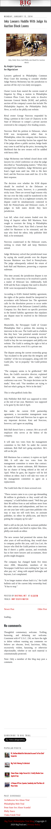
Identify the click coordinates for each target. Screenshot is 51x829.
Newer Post (9, 609)
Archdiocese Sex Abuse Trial (16, 800)
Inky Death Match (19, 599)
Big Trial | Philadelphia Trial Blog (19, 821)
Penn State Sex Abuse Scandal (17, 807)
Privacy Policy (34, 824)
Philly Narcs (9, 811)
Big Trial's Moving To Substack (20, 763)
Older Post (42, 609)
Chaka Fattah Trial (12, 815)
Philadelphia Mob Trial (14, 804)
